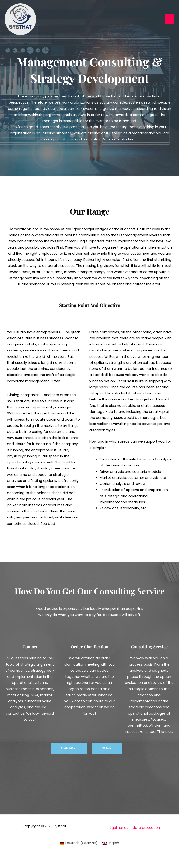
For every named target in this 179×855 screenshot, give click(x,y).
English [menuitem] (113, 843)
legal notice (118, 827)
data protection (146, 827)
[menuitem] (79, 843)
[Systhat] (20, 19)
